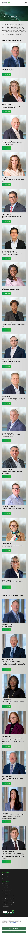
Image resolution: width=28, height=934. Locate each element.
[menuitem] (23, 3)
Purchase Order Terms (7, 900)
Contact (3, 878)
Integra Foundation (6, 894)
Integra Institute (5, 906)
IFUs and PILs (5, 883)
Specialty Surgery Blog (7, 904)
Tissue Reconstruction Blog (8, 902)
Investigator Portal (6, 887)
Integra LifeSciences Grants (8, 896)
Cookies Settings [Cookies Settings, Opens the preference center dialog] (13, 924)
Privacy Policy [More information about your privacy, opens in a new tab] (13, 922)
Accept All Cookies (14, 931)
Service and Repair (6, 885)
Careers (3, 874)
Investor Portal (5, 876)
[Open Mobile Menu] (26, 3)
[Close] (26, 919)
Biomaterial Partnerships (7, 889)
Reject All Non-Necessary (14, 928)
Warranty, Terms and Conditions (9, 898)
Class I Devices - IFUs (6, 891)
